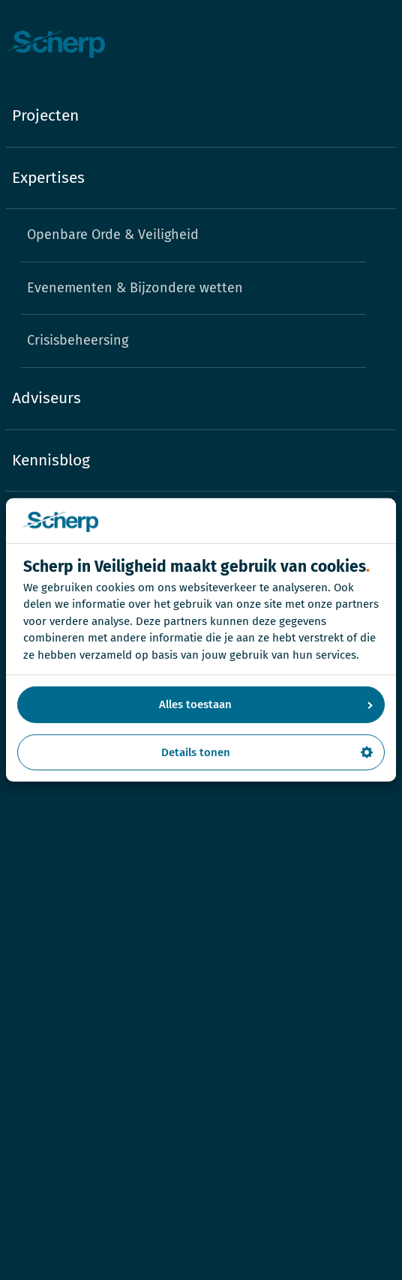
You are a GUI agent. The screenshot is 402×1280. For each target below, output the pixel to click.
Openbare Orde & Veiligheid (113, 234)
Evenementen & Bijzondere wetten (135, 288)
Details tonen (267, 752)
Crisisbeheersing (77, 340)
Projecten (45, 115)
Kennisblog (51, 460)
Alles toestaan (266, 704)
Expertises (48, 177)
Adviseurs (46, 398)
